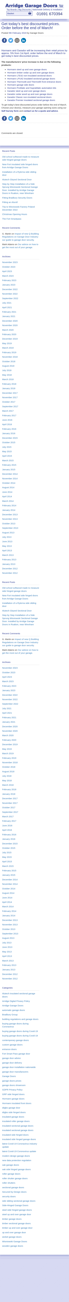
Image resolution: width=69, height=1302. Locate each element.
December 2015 (10, 438)
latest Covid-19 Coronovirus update (19, 1151)
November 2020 (10, 325)
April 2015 (7, 456)
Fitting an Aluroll (10, 202)
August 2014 (8, 487)
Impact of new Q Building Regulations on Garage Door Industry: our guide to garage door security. (20, 236)
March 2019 (8, 348)
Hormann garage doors (13, 1098)
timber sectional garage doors (16, 1223)
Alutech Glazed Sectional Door (17, 179)
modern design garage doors (16, 1156)
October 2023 (8, 267)
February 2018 (9, 384)
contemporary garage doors (15, 1040)
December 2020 (10, 321)
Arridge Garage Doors (12, 1005)
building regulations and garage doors (20, 1019)
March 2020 (8, 330)
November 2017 (10, 397)
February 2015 (9, 465)
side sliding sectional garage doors (18, 1201)
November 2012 (10, 573)
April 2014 (7, 496)
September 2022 (10, 298)
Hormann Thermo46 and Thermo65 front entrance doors (34, 82)
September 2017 (10, 406)
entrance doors (9, 1049)
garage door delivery (12, 1062)
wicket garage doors (12, 1237)
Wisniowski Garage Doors (14, 1241)
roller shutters (8, 1183)
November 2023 (10, 262)
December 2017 (10, 393)
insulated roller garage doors (16, 1121)
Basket (10, 13)
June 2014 (7, 492)
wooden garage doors (12, 1246)
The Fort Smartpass (11, 219)
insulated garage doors (13, 1117)
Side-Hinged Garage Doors (15, 1205)
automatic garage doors (13, 1010)
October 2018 (8, 361)
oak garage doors (10, 1165)
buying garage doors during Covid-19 (20, 1031)
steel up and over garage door (16, 1214)
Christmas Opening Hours (14, 214)
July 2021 (6, 303)
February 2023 (9, 280)
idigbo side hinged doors (14, 1112)
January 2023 (8, 285)
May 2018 (7, 375)
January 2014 (8, 510)
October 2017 (8, 402)
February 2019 (9, 352)
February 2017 (9, 415)
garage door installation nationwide (19, 1067)
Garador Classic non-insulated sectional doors (29, 97)
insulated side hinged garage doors (19, 1139)
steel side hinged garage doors (17, 1210)
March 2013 (8, 555)
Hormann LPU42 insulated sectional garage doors (31, 78)
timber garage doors (12, 1219)
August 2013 (8, 532)
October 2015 (8, 442)
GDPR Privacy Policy (12, 1089)
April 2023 (7, 271)
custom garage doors (12, 1044)
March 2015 (8, 460)
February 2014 (9, 505)
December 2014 (10, 474)
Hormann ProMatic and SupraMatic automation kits (31, 88)
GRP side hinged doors (13, 1094)
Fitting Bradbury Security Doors (17, 198)
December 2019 (10, 339)
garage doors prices (11, 1081)
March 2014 (8, 501)
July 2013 (6, 537)
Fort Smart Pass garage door (16, 1053)
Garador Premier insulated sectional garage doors (31, 100)
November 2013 (10, 519)
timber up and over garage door (17, 1228)
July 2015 (6, 447)
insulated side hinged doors (15, 1135)
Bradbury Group (10, 1014)
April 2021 (7, 307)
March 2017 (8, 411)
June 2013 (7, 541)
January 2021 (8, 316)
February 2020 (9, 334)
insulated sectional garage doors (17, 1126)
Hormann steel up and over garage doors (27, 69)
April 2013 (7, 550)
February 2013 (9, 559)
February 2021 (9, 312)
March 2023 (8, 276)
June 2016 (7, 420)
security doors (9, 1196)
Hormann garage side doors (20, 85)
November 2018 (10, 357)
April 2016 (7, 424)
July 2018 (6, 370)
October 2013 (8, 523)
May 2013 (7, 546)
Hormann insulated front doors (16, 1103)
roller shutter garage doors (15, 1178)
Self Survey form (10, 111)
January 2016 (8, 433)
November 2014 (10, 478)
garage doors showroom (14, 1085)
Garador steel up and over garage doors (26, 91)
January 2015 (8, 469)
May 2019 (7, 343)
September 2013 (10, 528)
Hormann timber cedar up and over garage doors (30, 72)
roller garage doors (11, 1174)
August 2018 (8, 366)
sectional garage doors (13, 1187)
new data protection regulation (16, 1160)
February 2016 (9, 429)
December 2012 (10, 568)
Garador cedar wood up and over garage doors (29, 94)
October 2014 (8, 483)
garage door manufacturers (15, 1072)
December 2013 (10, 514)
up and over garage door (14, 1232)
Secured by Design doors (14, 1192)
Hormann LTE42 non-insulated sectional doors (29, 75)
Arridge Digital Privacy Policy (16, 1001)
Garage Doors (9, 1076)
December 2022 (10, 289)
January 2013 (8, 564)
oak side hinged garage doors (16, 1169)
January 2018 (8, 388)
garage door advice (11, 1058)
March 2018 (8, 379)
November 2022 (10, 294)
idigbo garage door (11, 1107)
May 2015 (7, 451)
